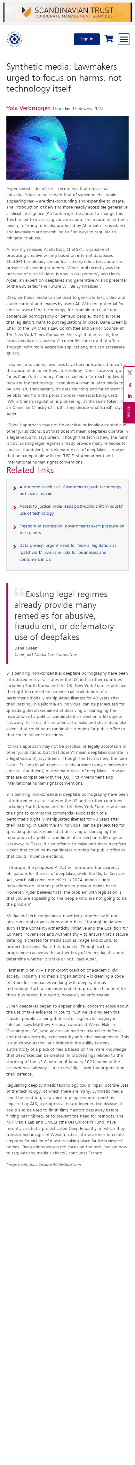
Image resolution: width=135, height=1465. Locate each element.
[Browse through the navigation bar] (124, 39)
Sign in (86, 39)
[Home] (14, 39)
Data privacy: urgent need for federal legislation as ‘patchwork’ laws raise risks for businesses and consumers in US (68, 552)
